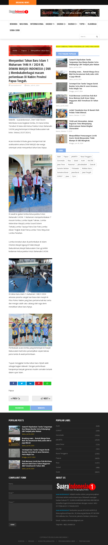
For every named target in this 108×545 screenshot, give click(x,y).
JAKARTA (74, 157)
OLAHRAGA (92, 24)
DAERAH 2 (61, 24)
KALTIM (90, 161)
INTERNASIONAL (37, 24)
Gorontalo (61, 161)
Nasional (71, 164)
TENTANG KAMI (84, 541)
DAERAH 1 (50, 24)
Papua (24, 50)
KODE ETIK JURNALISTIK (46, 541)
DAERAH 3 (72, 24)
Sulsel (76, 161)
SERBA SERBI (15, 30)
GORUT (60, 176)
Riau (69, 161)
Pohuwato (75, 168)
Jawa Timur (61, 164)
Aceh (83, 161)
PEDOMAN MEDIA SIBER (66, 541)
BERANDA (13, 24)
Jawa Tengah (86, 172)
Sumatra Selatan (63, 168)
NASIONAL (24, 24)
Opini (74, 176)
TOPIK (82, 24)
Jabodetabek (82, 164)
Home (15, 50)
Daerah (92, 164)
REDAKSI (31, 541)
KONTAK (21, 541)
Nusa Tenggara (86, 157)
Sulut (59, 157)
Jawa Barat (75, 172)
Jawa (67, 176)
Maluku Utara (87, 168)
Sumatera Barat (62, 172)
